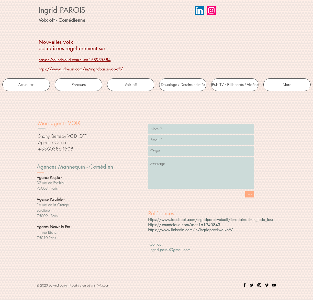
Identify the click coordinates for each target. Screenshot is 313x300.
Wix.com (103, 285)
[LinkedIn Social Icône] (199, 10)
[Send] (249, 194)
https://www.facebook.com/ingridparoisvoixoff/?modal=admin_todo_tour (210, 219)
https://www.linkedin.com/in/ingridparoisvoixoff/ (81, 69)
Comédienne (71, 20)
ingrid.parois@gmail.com (169, 249)
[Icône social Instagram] (211, 10)
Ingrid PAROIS (62, 10)
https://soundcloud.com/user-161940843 (184, 224)
